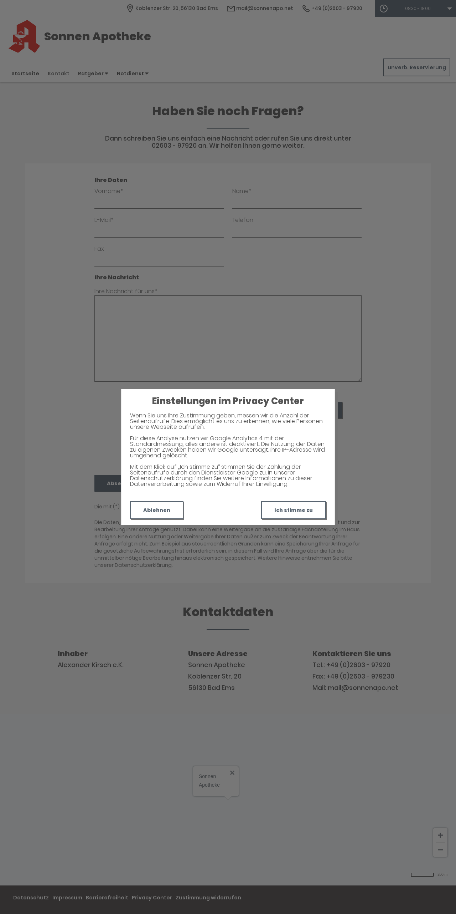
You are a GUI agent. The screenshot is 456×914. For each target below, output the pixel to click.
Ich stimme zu (293, 510)
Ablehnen (156, 510)
